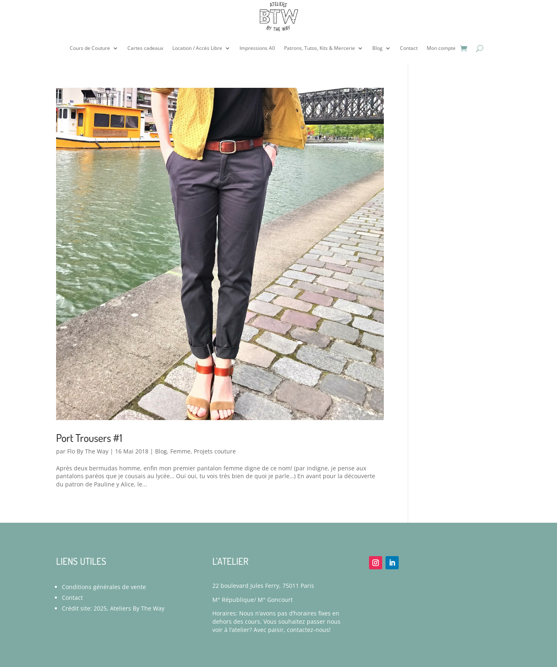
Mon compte (441, 48)
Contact (409, 48)
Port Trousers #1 (89, 437)
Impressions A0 (257, 48)
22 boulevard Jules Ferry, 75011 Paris (263, 585)
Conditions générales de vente (104, 587)
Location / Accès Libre (197, 48)
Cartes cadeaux (145, 48)
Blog (377, 48)
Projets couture (215, 451)
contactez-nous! (309, 630)
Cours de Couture (90, 48)
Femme (180, 451)
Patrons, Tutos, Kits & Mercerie (319, 48)
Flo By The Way (87, 451)
